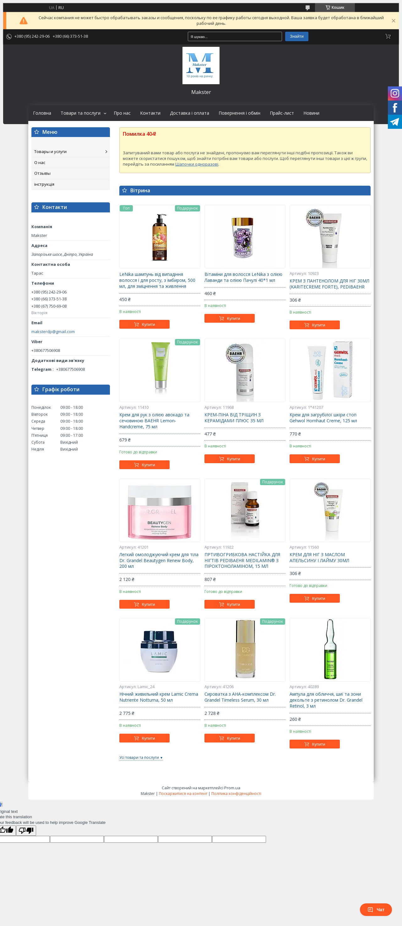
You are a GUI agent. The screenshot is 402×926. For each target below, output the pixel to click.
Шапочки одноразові (196, 164)
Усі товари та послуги (139, 757)
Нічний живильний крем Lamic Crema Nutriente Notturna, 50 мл (158, 697)
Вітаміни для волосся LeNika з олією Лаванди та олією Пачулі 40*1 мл (243, 277)
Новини (311, 113)
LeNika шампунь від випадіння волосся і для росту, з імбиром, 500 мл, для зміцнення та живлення (157, 280)
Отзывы (42, 173)
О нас (39, 162)
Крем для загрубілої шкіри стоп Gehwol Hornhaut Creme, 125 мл (323, 418)
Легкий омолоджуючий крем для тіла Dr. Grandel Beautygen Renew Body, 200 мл (158, 560)
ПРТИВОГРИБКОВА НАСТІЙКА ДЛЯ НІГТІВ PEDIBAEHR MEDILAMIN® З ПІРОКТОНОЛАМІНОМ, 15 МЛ (242, 560)
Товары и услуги (50, 151)
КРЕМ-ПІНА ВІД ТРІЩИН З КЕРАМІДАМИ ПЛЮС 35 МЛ (233, 418)
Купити (148, 324)
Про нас (122, 113)
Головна (42, 113)
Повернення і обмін (239, 113)
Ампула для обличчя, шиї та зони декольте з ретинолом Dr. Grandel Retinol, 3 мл (326, 700)
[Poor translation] (26, 830)
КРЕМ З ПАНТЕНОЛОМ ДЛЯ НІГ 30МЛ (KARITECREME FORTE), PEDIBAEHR (329, 284)
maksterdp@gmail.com (53, 331)
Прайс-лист (282, 113)
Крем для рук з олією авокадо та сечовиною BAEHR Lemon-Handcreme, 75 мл (154, 421)
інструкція (44, 184)
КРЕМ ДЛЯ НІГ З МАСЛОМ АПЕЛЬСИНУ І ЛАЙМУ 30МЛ (319, 557)
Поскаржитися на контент (183, 793)
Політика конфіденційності (236, 793)
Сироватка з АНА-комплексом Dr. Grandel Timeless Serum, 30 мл (240, 697)
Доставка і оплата (189, 113)
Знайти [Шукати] (297, 36)
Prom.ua (232, 788)
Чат (375, 909)
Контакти (150, 113)
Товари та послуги (80, 113)
